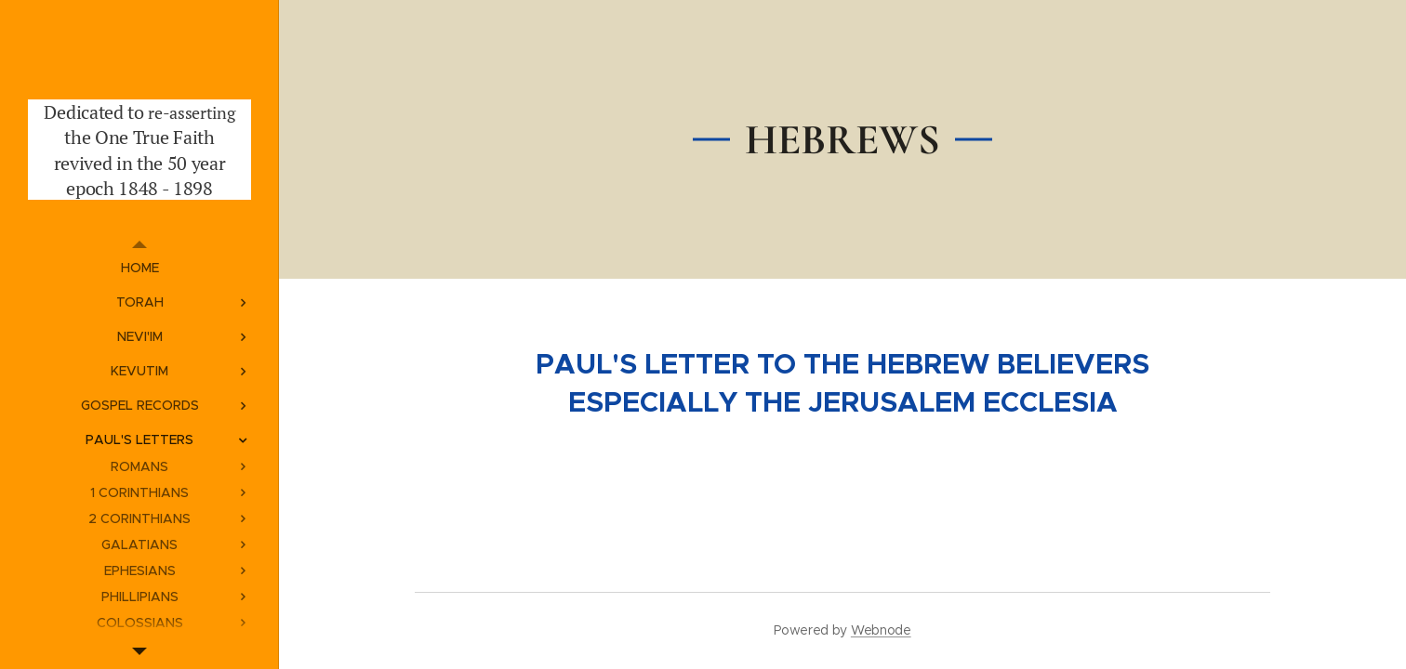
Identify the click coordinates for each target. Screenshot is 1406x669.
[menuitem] (139, 268)
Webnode (881, 630)
